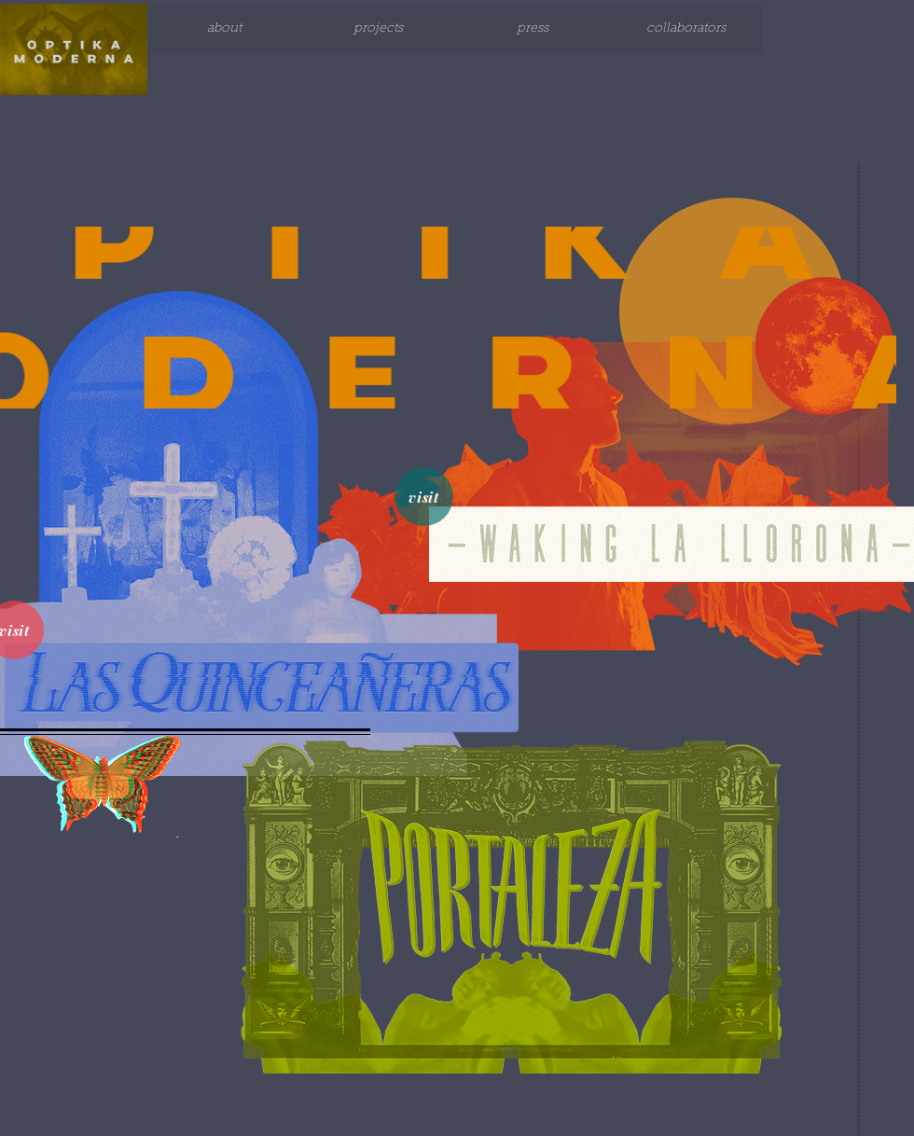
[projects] (378, 30)
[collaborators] (686, 30)
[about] (224, 30)
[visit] (424, 496)
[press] (532, 30)
